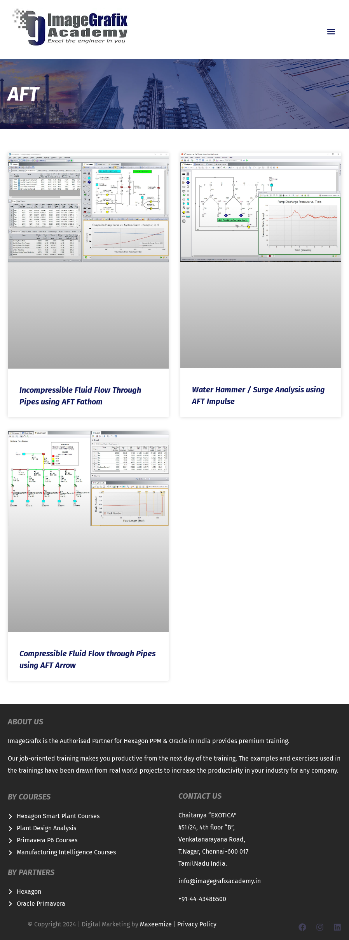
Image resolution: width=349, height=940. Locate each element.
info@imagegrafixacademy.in (219, 881)
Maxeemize (156, 924)
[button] (331, 31)
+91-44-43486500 (202, 899)
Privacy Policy (196, 924)
